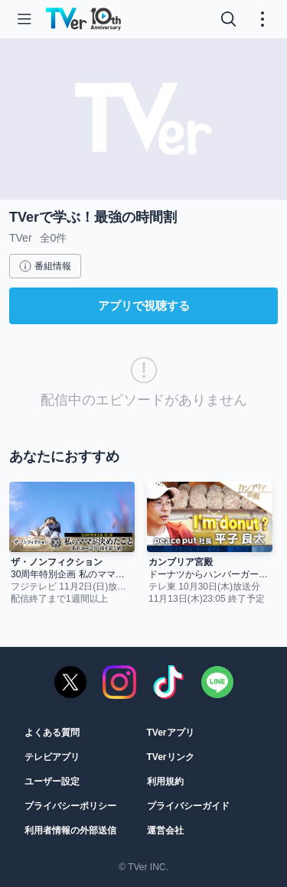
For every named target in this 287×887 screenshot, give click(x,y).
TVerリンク (170, 757)
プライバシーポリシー (70, 806)
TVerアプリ (170, 732)
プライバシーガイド (188, 806)
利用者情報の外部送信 (70, 830)
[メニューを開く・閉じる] (262, 19)
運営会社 (165, 830)
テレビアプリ (52, 757)
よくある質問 (52, 732)
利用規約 (165, 781)
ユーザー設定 (52, 781)
